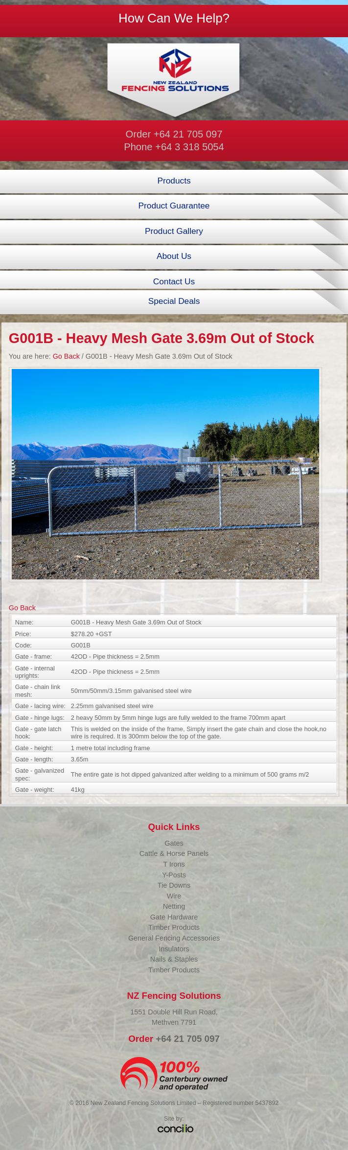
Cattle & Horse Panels (174, 853)
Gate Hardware (174, 917)
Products (173, 180)
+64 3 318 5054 (189, 146)
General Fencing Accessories (174, 938)
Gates (173, 843)
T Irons (174, 864)
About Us (174, 256)
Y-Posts (174, 875)
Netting (174, 906)
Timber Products (174, 927)
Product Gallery (174, 231)
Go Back (66, 356)
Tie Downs (174, 885)
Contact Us (174, 281)
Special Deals (174, 301)
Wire (174, 896)
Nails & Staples (174, 959)
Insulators (174, 949)
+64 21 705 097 (188, 134)
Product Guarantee (174, 205)
